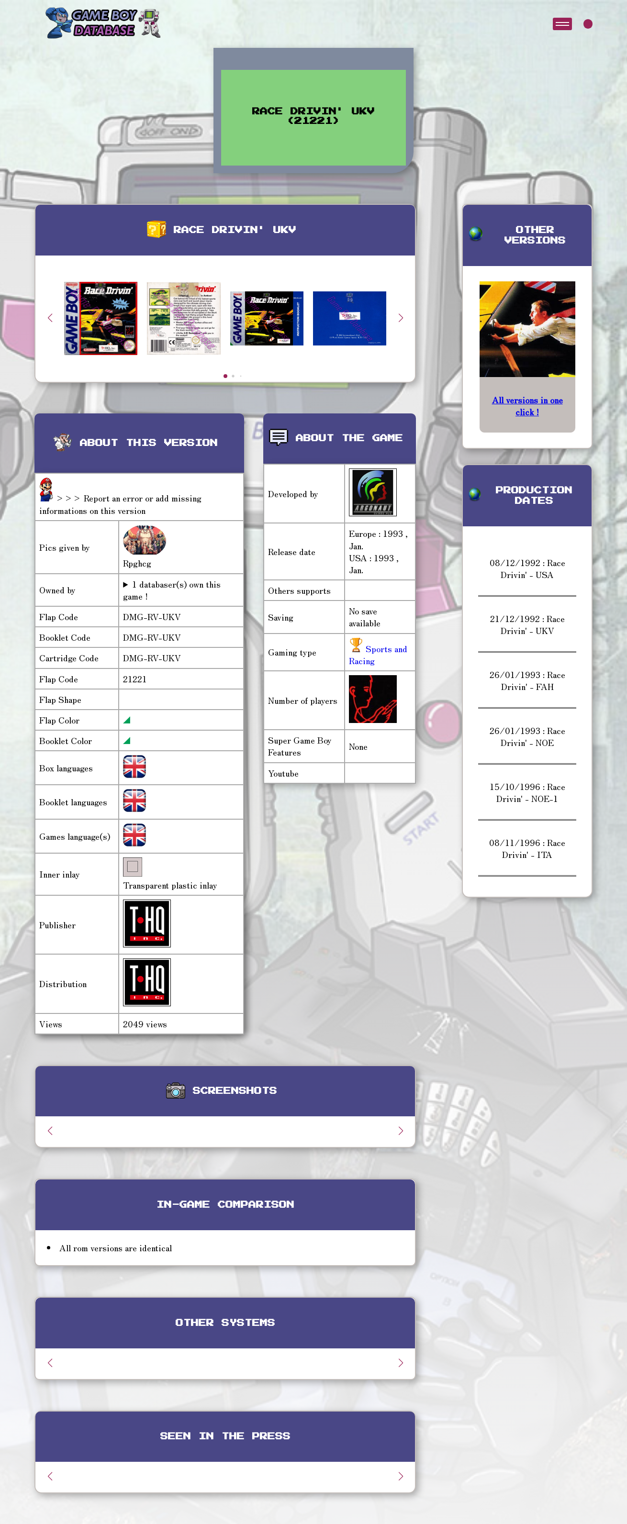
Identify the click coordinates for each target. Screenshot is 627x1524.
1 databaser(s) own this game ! (172, 590)
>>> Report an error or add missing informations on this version (120, 503)
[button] (400, 317)
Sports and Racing (378, 654)
